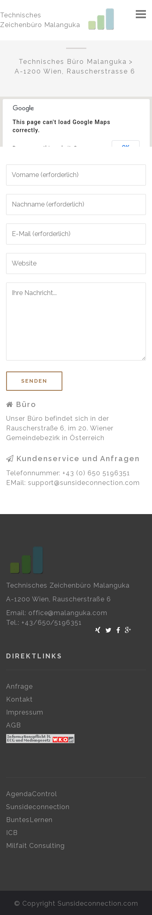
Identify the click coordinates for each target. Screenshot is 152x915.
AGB (13, 725)
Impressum (24, 712)
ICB (12, 833)
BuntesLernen (29, 820)
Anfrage (19, 686)
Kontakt (19, 699)
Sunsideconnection (38, 807)
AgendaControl (31, 794)
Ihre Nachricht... (76, 322)
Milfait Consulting (35, 846)
